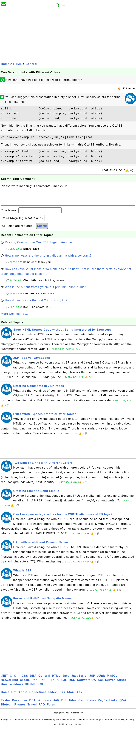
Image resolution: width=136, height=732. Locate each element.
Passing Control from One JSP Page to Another (38, 245)
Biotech (7, 708)
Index (52, 695)
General (31, 63)
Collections (38, 695)
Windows (16, 687)
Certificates (87, 703)
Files (72, 703)
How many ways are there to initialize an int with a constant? (48, 259)
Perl (35, 683)
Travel (32, 708)
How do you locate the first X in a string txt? (36, 303)
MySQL (112, 679)
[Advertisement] (68, 35)
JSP (92, 679)
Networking (9, 683)
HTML (17, 63)
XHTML (30, 687)
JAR (56, 703)
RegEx (102, 703)
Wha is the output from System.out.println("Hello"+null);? (45, 290)
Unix (4, 687)
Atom (71, 695)
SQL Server (106, 683)
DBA (33, 679)
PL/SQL (61, 683)
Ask (79, 695)
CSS (25, 679)
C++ (17, 679)
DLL (64, 703)
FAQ (42, 708)
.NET (4, 679)
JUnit (101, 679)
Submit (42, 229)
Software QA (86, 683)
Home (5, 63)
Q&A (123, 703)
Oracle (25, 683)
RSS (72, 683)
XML (41, 687)
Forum (51, 708)
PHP (50, 683)
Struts (121, 683)
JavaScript (79, 679)
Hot (14, 695)
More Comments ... (14, 317)
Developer (19, 703)
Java (66, 679)
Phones (20, 708)
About (22, 695)
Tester (5, 703)
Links (113, 703)
